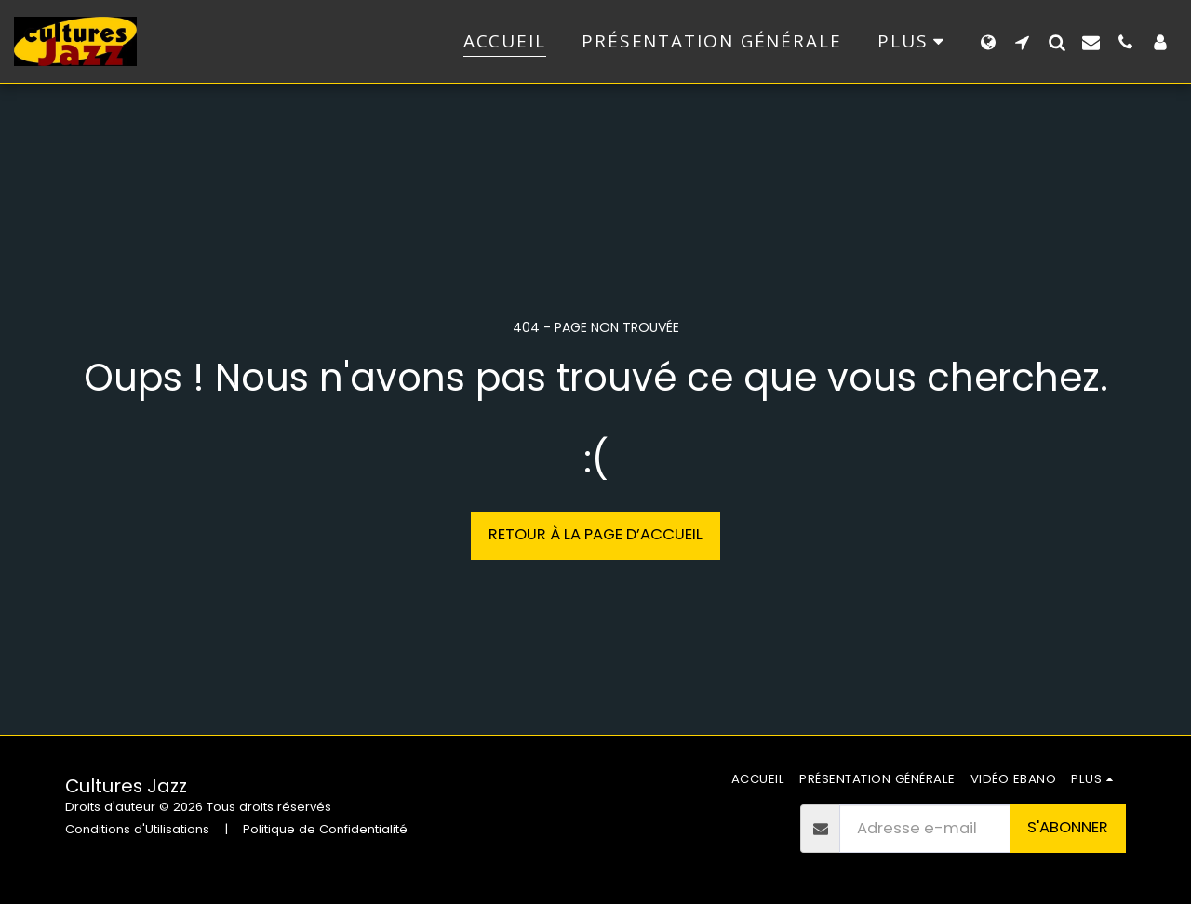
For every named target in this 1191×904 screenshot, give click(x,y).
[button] (1022, 42)
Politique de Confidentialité (325, 829)
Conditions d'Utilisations (137, 829)
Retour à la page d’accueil (595, 534)
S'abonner (1067, 827)
